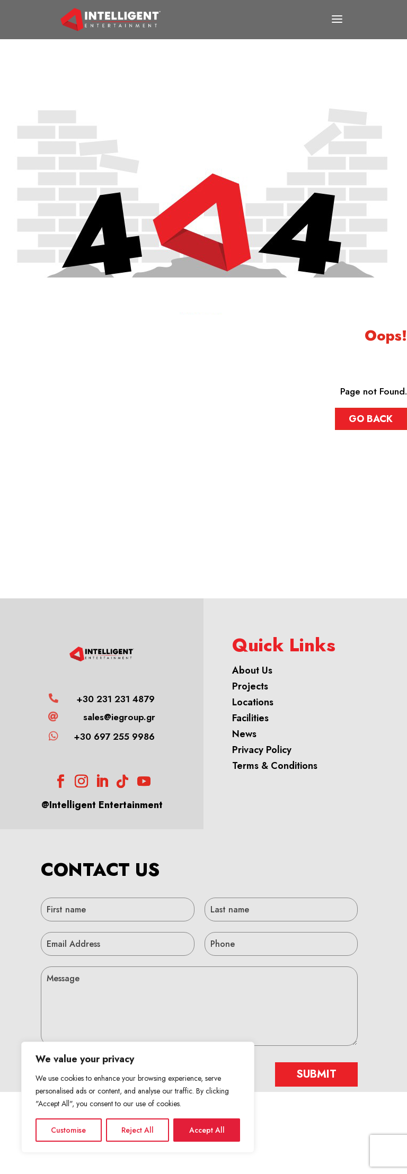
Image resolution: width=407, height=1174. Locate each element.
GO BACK (371, 419)
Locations (252, 702)
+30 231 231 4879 (115, 699)
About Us (252, 670)
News (244, 734)
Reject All (137, 1130)
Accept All (207, 1130)
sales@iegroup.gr (119, 717)
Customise (68, 1130)
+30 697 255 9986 (114, 736)
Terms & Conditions (274, 766)
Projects (250, 686)
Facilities (250, 718)
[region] (137, 1097)
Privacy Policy (261, 750)
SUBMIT (316, 1074)
